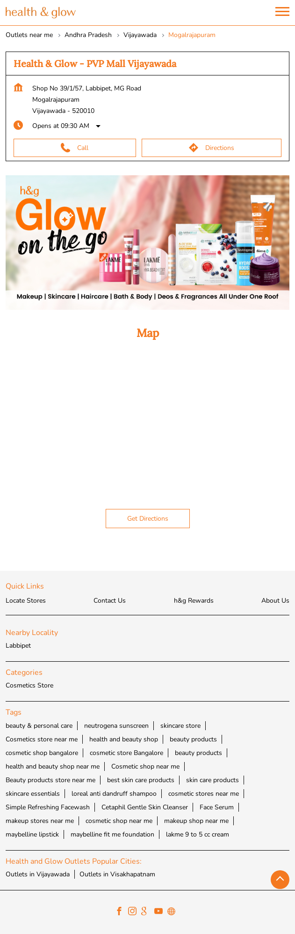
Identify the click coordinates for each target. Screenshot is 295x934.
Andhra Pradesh (88, 34)
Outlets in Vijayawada (38, 873)
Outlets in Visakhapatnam (117, 873)
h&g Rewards (194, 600)
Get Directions (147, 518)
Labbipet (18, 645)
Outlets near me (29, 34)
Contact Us (110, 600)
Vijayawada (140, 34)
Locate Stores (26, 600)
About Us (275, 600)
